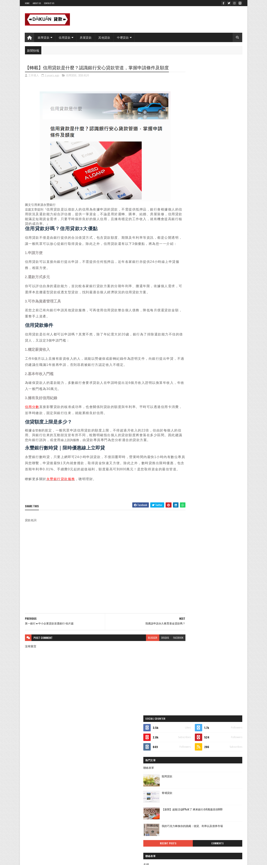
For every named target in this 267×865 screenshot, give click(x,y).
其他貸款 (104, 37)
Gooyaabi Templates (78, 781)
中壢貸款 (123, 37)
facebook (162, 662)
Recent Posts (193, 191)
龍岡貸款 (200, 124)
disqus (149, 662)
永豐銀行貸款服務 (60, 503)
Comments (226, 191)
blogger (136, 662)
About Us (37, 3)
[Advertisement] (97, 590)
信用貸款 (65, 37)
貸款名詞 (83, 82)
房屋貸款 (86, 37)
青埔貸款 (200, 141)
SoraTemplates (44, 781)
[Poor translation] (14, 805)
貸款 (182, 315)
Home (27, 3)
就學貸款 (44, 37)
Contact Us (49, 3)
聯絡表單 (182, 116)
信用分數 (32, 420)
